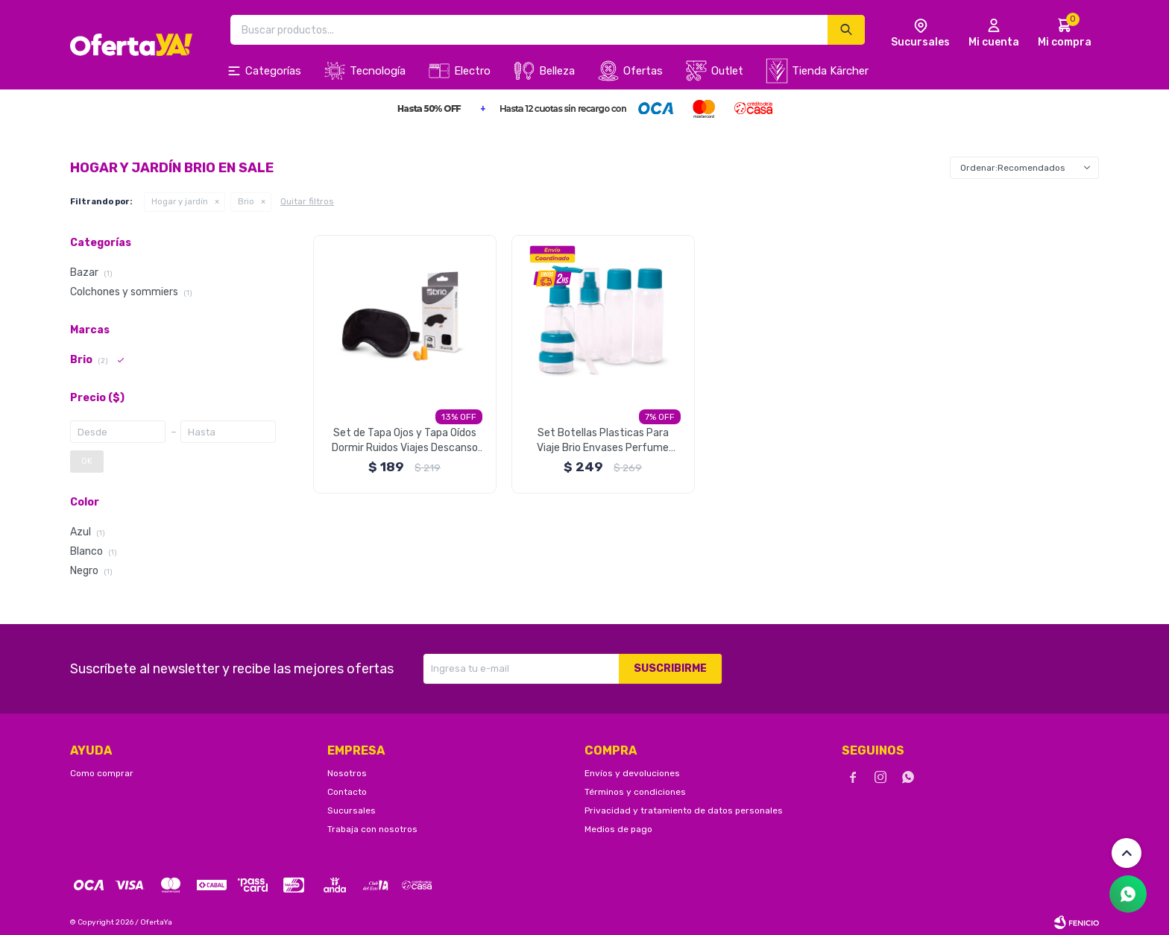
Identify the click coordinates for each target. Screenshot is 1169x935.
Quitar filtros (307, 201)
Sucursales (351, 810)
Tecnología (378, 71)
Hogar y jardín (179, 202)
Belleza (557, 71)
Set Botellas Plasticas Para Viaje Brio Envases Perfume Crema (603, 441)
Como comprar (101, 773)
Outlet (727, 71)
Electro (472, 71)
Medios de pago (618, 829)
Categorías (273, 71)
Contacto (347, 792)
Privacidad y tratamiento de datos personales (683, 810)
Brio (246, 202)
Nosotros (347, 773)
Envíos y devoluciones (632, 773)
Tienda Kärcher (830, 71)
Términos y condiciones (635, 792)
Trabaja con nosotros (372, 829)
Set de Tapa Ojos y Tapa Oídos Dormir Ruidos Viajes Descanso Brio (405, 441)
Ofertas (643, 71)
